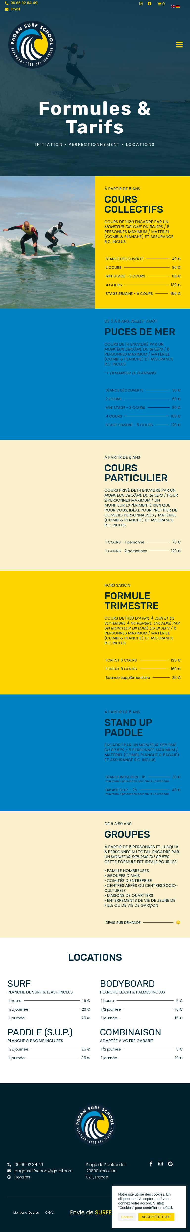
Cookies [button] (127, 1217)
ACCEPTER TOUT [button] (156, 1217)
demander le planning (133, 373)
